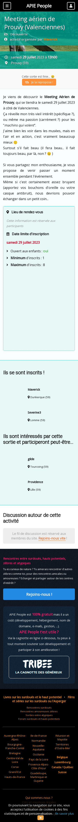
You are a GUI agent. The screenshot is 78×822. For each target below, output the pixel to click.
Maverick (50, 39)
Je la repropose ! (39, 82)
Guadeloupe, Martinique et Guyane (38, 777)
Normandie (39, 740)
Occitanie (38, 754)
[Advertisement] (39, 308)
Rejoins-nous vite (52, 538)
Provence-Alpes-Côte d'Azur (38, 766)
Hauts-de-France (15, 777)
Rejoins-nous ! (39, 594)
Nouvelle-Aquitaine (39, 747)
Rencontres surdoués (39, 707)
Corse (15, 767)
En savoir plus (64, 814)
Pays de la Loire (38, 759)
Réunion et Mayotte (62, 737)
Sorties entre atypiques (39, 715)
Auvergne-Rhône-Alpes (15, 737)
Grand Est (15, 772)
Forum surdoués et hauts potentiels (39, 718)
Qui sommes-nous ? (39, 798)
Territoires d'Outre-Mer (62, 746)
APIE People (39, 6)
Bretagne (15, 753)
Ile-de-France (39, 735)
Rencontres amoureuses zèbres (39, 711)
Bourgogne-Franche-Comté (14, 746)
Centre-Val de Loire (15, 760)
